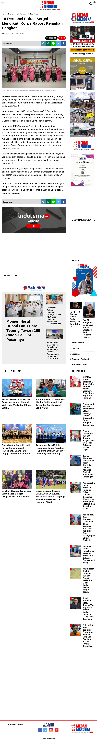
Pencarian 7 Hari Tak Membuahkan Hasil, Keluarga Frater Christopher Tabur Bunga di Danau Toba (88, 414)
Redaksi (12, 724)
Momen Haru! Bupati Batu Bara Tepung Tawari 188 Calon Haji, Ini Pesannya (23, 330)
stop (62, 38)
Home (4, 14)
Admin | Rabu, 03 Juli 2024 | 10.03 (13, 34)
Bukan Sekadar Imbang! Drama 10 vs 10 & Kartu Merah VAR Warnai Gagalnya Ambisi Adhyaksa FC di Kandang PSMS (51, 496)
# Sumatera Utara (78, 364)
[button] (94, 1)
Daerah (11, 14)
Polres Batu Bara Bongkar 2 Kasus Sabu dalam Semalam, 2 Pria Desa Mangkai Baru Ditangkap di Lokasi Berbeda (88, 527)
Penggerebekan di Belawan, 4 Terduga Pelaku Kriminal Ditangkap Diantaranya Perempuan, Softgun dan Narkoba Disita (88, 495)
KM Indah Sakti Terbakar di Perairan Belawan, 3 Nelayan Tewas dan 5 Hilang (88, 554)
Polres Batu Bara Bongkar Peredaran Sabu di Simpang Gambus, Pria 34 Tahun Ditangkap (88, 635)
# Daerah (74, 349)
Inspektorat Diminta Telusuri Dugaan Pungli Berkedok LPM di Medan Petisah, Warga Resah (88, 580)
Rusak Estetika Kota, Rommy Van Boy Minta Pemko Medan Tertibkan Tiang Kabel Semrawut (88, 608)
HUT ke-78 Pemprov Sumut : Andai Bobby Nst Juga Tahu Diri (75, 319)
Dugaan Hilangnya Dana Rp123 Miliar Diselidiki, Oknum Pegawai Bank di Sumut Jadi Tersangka (88, 466)
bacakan (51, 38)
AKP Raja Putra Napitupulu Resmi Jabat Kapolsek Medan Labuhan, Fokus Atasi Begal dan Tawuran (88, 387)
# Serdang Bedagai (79, 359)
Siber (20, 724)
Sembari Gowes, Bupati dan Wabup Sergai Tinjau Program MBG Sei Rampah (16, 494)
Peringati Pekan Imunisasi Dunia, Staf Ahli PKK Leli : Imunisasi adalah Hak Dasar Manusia (54, 316)
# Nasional (75, 354)
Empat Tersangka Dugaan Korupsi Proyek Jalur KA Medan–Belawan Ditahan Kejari (88, 440)
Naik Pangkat (21, 14)
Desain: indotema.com (48, 738)
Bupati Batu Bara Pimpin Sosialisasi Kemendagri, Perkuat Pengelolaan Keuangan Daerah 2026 (53, 350)
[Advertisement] (34, 254)
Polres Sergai (33, 14)
